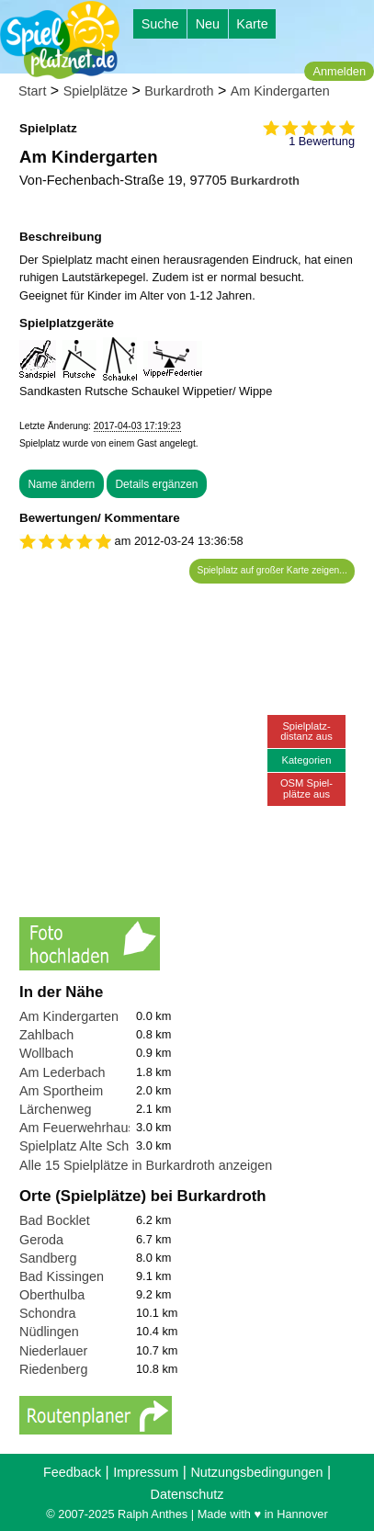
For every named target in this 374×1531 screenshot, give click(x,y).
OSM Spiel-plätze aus (306, 788)
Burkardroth (178, 91)
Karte (251, 24)
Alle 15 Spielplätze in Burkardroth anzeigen (145, 1165)
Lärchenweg (55, 1109)
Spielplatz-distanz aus (306, 731)
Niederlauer (53, 1351)
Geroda (41, 1239)
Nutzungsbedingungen (256, 1472)
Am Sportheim (61, 1090)
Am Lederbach (62, 1072)
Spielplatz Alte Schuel (82, 1146)
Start (32, 91)
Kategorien (306, 760)
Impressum (145, 1472)
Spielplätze (95, 91)
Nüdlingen (49, 1331)
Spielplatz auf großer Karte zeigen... (272, 570)
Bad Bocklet (54, 1220)
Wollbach (46, 1053)
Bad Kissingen (61, 1276)
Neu (208, 24)
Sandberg (47, 1258)
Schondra (47, 1313)
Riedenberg (53, 1369)
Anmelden (339, 71)
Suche (160, 24)
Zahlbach (46, 1034)
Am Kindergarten (280, 91)
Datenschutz (187, 1494)
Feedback (72, 1472)
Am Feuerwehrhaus (77, 1127)
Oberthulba (52, 1294)
